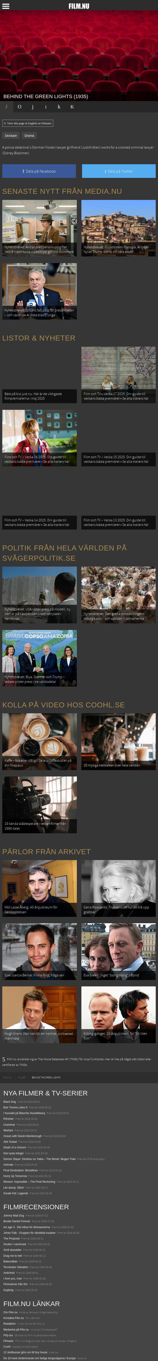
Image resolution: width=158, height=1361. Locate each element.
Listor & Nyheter (38, 332)
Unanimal (9, 1090)
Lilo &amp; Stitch (13, 1153)
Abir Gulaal (10, 1108)
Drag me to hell (12, 1221)
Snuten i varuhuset (14, 1210)
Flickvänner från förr (15, 1250)
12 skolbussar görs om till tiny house (25, 1318)
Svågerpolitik (11, 1352)
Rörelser (8, 1085)
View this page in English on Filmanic (28, 123)
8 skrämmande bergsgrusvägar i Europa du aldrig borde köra (40, 1335)
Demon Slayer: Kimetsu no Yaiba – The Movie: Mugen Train (39, 1125)
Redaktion (9, 1289)
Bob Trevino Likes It (15, 1073)
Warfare (8, 1096)
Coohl (6, 1312)
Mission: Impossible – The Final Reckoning (29, 1148)
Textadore (9, 1341)
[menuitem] (7, 1044)
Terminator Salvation (15, 1233)
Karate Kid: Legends (15, 1159)
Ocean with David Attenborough (22, 1102)
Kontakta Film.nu (13, 1284)
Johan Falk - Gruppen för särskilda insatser (29, 1198)
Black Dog (9, 1067)
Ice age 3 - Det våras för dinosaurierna (26, 1193)
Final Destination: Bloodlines (20, 1136)
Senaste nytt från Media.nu (62, 191)
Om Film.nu (10, 1278)
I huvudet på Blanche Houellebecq (24, 1079)
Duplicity (8, 1256)
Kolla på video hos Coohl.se (63, 685)
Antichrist (9, 1238)
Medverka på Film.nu (16, 1295)
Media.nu (9, 1347)
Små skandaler (12, 1216)
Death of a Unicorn (14, 1113)
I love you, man (12, 1244)
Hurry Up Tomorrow (15, 1142)
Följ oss (8, 1301)
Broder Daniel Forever (16, 1187)
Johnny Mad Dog (13, 1181)
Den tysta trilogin (13, 1119)
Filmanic (8, 1307)
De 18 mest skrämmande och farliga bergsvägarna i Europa (39, 1324)
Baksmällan (10, 1227)
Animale (8, 1130)
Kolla (6, 1329)
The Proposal (11, 1204)
